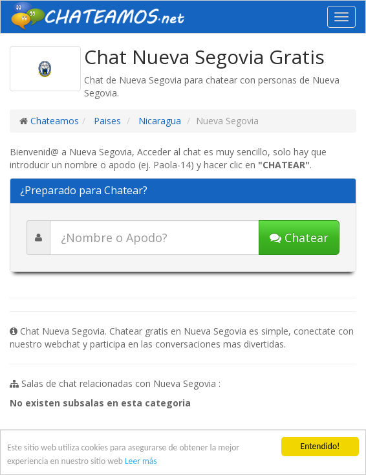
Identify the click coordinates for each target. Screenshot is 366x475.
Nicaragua (158, 121)
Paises (106, 121)
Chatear (299, 237)
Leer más (141, 461)
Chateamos (54, 121)
